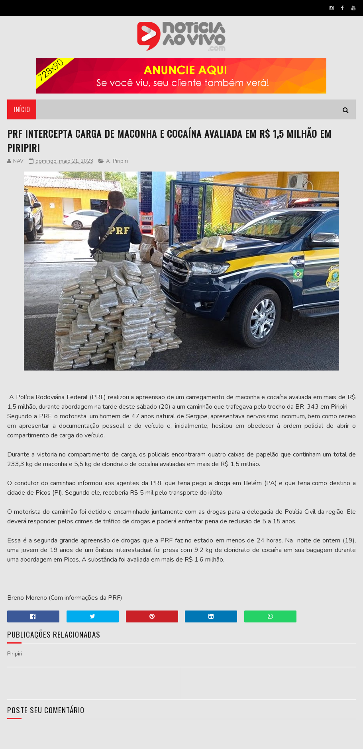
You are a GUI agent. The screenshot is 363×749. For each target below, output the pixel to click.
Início (22, 109)
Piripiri (120, 161)
